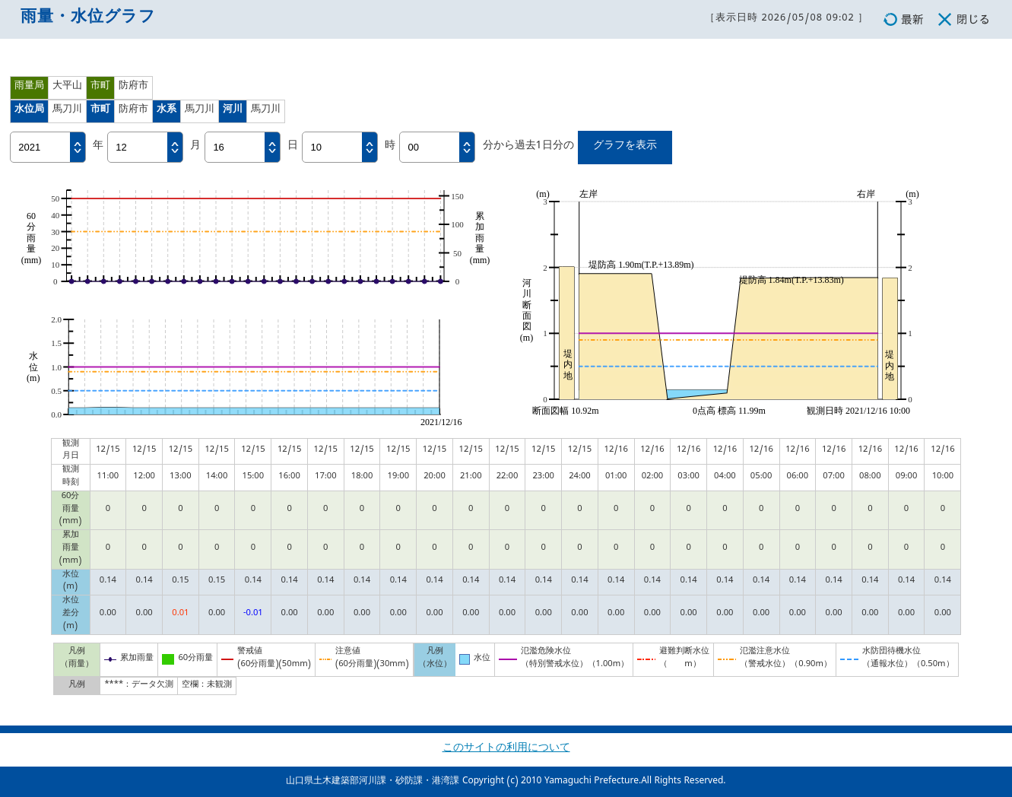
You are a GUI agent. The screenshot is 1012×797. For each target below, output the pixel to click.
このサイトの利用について (506, 749)
